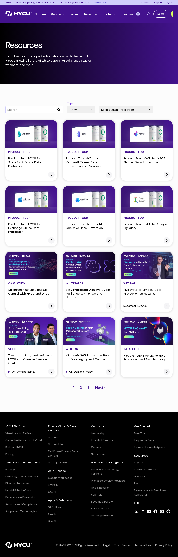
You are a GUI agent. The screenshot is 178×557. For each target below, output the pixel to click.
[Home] (18, 14)
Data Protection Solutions (22, 462)
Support (158, 2)
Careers (96, 447)
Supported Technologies (21, 511)
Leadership (98, 433)
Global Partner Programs (107, 462)
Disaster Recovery (17, 483)
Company (126, 14)
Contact (145, 2)
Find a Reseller (100, 487)
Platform (40, 14)
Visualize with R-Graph (19, 433)
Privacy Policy (164, 545)
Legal (106, 545)
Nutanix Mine (56, 444)
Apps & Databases (60, 500)
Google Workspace (60, 478)
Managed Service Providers (108, 480)
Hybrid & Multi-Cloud (18, 490)
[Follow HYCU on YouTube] (149, 511)
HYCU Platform (15, 426)
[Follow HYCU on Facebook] (155, 511)
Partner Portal (100, 508)
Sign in (169, 2)
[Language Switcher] (139, 14)
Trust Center (122, 545)
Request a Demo (144, 440)
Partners (109, 14)
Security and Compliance (21, 504)
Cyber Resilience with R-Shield (24, 440)
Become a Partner (102, 501)
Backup (10, 469)
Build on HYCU (14, 447)
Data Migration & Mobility (21, 476)
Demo (161, 14)
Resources (91, 14)
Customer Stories (145, 469)
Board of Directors (103, 440)
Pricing (74, 14)
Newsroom (98, 454)
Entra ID (53, 485)
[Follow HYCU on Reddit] (168, 511)
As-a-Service (57, 471)
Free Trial (139, 433)
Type (70, 103)
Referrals (96, 494)
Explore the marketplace (149, 447)
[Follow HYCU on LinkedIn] (142, 511)
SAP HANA (54, 507)
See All (52, 492)
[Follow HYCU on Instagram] (162, 511)
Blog (136, 483)
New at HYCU (142, 476)
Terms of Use (143, 545)
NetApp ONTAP (58, 462)
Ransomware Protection (20, 497)
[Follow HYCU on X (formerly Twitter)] (136, 511)
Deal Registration (102, 515)
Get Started (142, 426)
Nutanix (53, 437)
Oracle (52, 514)
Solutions (57, 14)
